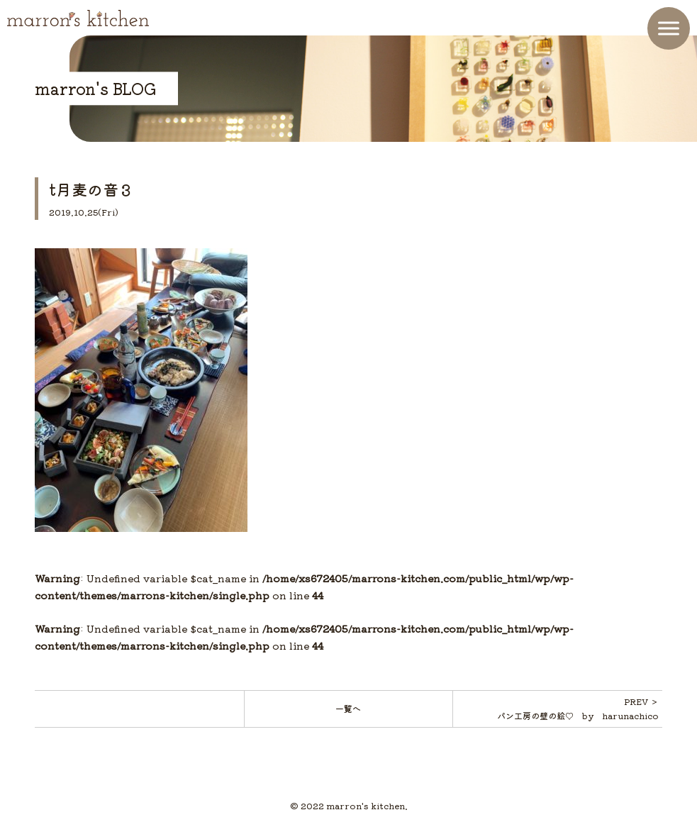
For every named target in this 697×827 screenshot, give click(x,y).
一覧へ (348, 708)
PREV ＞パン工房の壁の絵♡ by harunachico (578, 708)
